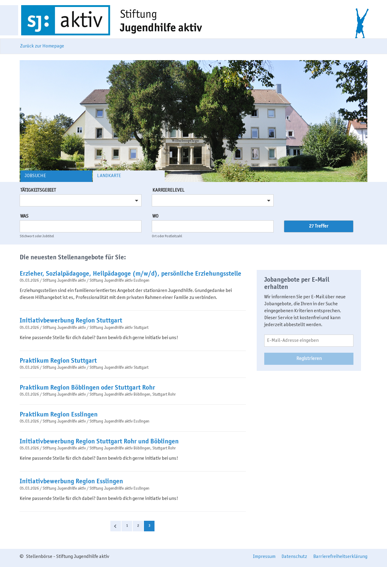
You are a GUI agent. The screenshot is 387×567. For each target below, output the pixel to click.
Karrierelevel (168, 190)
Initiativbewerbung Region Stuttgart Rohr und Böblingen (99, 441)
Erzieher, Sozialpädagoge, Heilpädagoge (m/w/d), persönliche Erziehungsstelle (130, 273)
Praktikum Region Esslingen (59, 414)
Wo (155, 216)
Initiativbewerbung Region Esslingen (71, 481)
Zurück (115, 526)
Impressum (264, 556)
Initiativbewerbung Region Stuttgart (71, 320)
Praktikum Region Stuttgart (58, 360)
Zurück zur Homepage (42, 46)
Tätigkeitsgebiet (38, 190)
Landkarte (109, 175)
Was (24, 216)
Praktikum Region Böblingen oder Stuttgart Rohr (87, 387)
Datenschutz (294, 556)
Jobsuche (35, 175)
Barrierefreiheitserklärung (340, 556)
